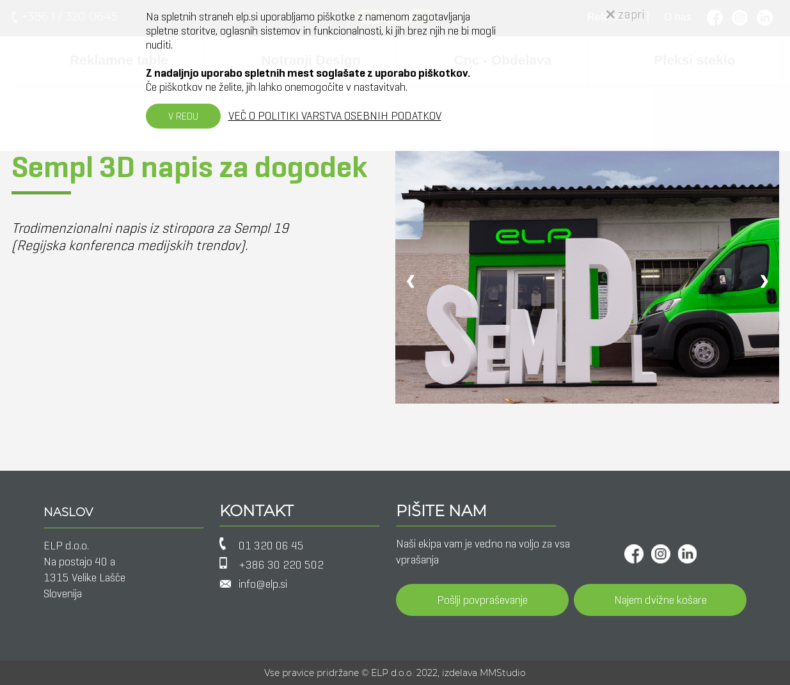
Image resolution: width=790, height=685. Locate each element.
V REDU (183, 116)
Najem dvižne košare (660, 600)
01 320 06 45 (271, 546)
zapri (625, 14)
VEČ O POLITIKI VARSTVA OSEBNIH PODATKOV (334, 116)
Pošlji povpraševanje (482, 600)
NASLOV (68, 512)
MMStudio (503, 673)
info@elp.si (263, 584)
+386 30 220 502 (281, 565)
